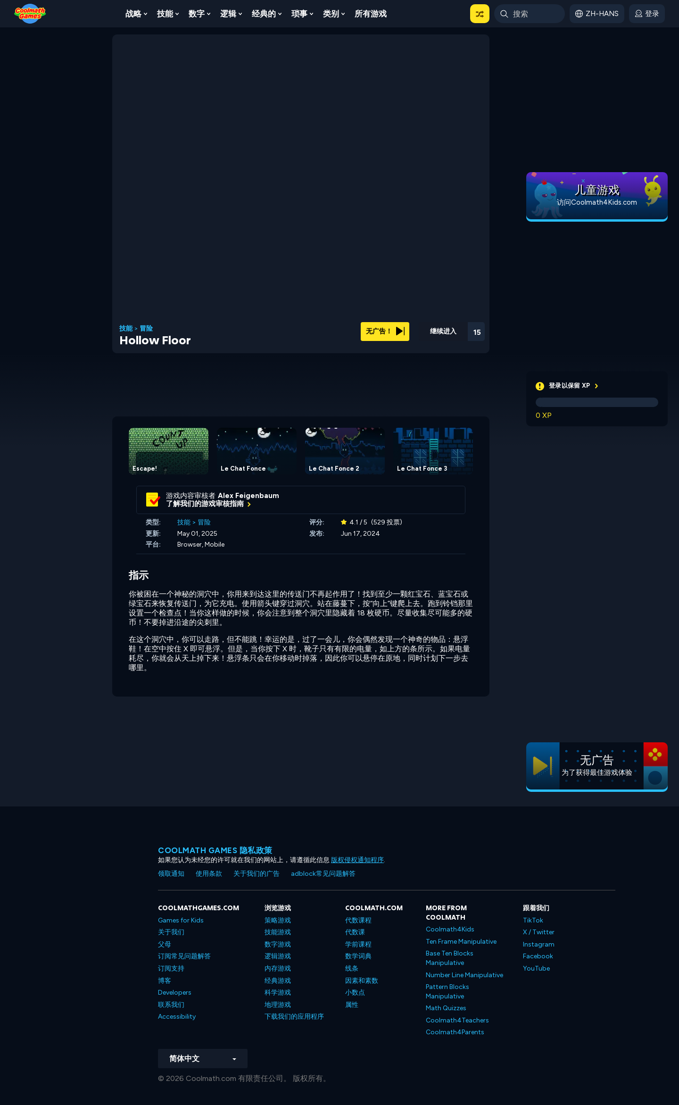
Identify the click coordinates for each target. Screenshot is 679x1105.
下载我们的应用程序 (294, 1017)
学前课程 (358, 944)
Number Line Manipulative (464, 975)
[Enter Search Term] (529, 13)
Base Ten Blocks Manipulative (449, 958)
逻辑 (228, 13)
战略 (133, 13)
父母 (164, 944)
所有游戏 (371, 13)
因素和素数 (361, 981)
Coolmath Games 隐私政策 (215, 850)
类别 (331, 13)
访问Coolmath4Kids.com (597, 202)
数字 (197, 13)
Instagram (539, 944)
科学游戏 (278, 993)
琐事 (299, 13)
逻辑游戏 (278, 956)
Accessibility (177, 1017)
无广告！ (385, 331)
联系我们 (171, 1005)
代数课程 (358, 920)
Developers (174, 993)
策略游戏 (278, 920)
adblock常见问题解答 (323, 874)
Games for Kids (181, 920)
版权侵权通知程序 (357, 860)
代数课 (355, 932)
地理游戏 (278, 1005)
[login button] (647, 13)
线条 (351, 968)
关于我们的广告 (256, 874)
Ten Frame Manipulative (461, 942)
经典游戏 (278, 981)
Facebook (538, 956)
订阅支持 (171, 968)
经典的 (264, 13)
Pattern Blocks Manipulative (447, 991)
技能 (165, 13)
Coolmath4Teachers (457, 1020)
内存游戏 (278, 968)
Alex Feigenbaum (248, 495)
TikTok (533, 920)
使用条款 (209, 874)
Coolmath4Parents (455, 1032)
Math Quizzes (446, 1008)
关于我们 (171, 932)
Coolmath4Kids (450, 929)
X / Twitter (539, 932)
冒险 (146, 328)
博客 (164, 981)
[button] (479, 13)
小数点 (355, 993)
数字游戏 (278, 944)
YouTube (536, 968)
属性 (351, 1005)
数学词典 (358, 956)
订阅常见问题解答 (184, 956)
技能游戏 (278, 932)
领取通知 (171, 874)
